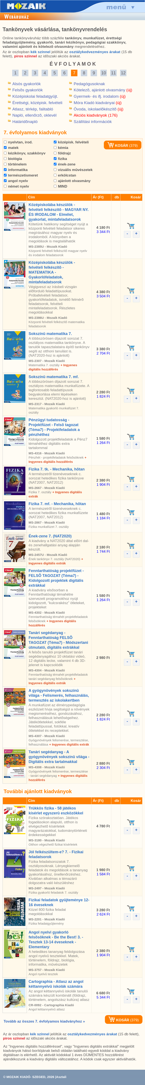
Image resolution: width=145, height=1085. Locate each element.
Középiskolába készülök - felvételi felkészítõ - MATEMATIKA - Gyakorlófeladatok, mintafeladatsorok (52, 272)
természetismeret (21, 175)
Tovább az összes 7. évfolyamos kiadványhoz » (44, 1021)
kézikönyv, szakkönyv (24, 153)
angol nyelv (16, 181)
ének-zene (64, 164)
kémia (61, 148)
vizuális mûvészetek (73, 170)
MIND (60, 186)
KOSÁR (117, 146)
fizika (60, 159)
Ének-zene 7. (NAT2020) (50, 536)
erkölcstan (65, 175)
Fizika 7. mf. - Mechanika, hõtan (57, 504)
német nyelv (16, 186)
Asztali (61, 1077)
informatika (16, 170)
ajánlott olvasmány (72, 181)
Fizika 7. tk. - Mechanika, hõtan (57, 469)
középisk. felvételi (71, 142)
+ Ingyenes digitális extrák (69, 744)
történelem (15, 164)
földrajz (62, 153)
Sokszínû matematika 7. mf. (54, 377)
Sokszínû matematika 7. (50, 334)
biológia (13, 159)
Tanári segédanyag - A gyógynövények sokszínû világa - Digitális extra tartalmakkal (59, 757)
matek (11, 148)
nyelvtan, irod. (18, 142)
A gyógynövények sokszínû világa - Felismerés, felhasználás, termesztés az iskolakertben (59, 695)
